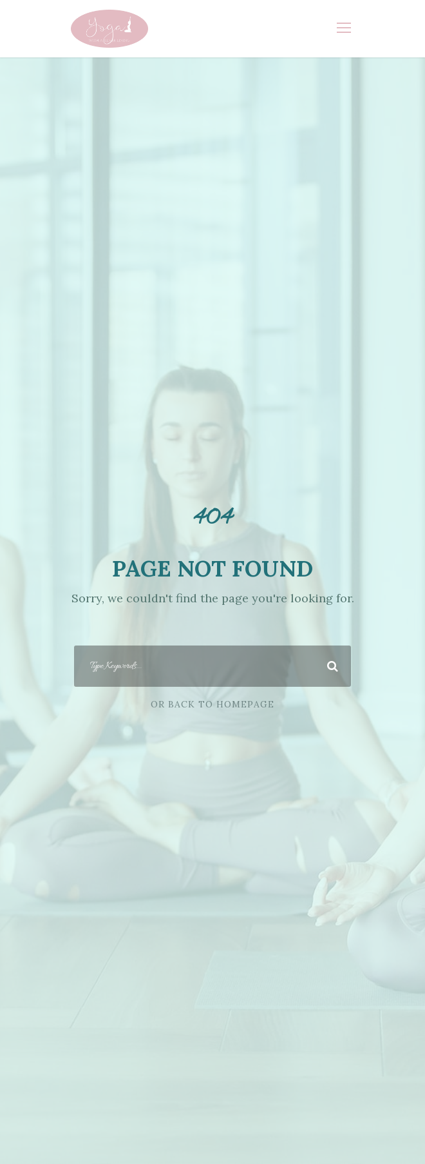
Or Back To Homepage (212, 704)
